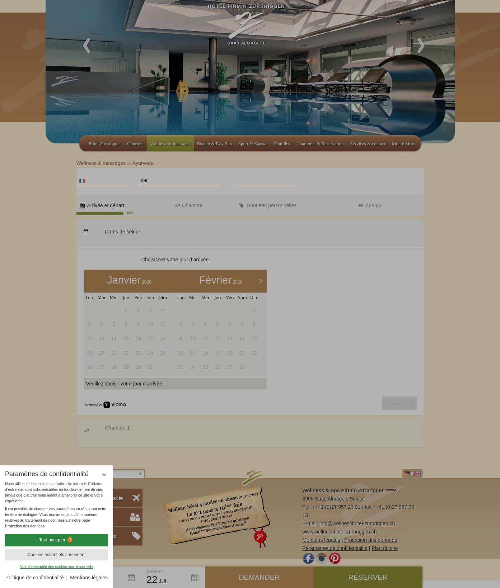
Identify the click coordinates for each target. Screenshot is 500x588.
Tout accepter (56, 540)
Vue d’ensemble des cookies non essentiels (56, 566)
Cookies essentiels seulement (56, 554)
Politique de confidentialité (34, 577)
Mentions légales (89, 577)
